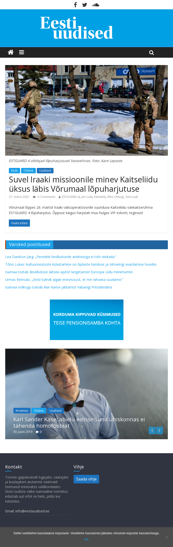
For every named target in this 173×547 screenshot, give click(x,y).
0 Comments (44, 197)
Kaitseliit (100, 197)
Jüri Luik (86, 197)
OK (86, 539)
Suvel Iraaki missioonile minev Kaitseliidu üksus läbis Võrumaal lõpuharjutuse (83, 184)
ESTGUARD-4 (71, 197)
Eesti (14, 170)
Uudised (45, 170)
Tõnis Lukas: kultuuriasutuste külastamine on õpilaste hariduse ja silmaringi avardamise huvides (81, 264)
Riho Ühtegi (115, 197)
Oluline (28, 170)
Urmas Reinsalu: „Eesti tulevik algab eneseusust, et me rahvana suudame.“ (64, 279)
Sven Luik (131, 197)
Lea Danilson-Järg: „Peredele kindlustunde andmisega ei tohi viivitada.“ (60, 256)
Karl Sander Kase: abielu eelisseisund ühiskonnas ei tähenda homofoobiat (79, 422)
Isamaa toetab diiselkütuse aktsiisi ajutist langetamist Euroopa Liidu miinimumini (69, 272)
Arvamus (22, 411)
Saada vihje (86, 479)
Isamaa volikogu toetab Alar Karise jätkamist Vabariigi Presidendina (58, 287)
